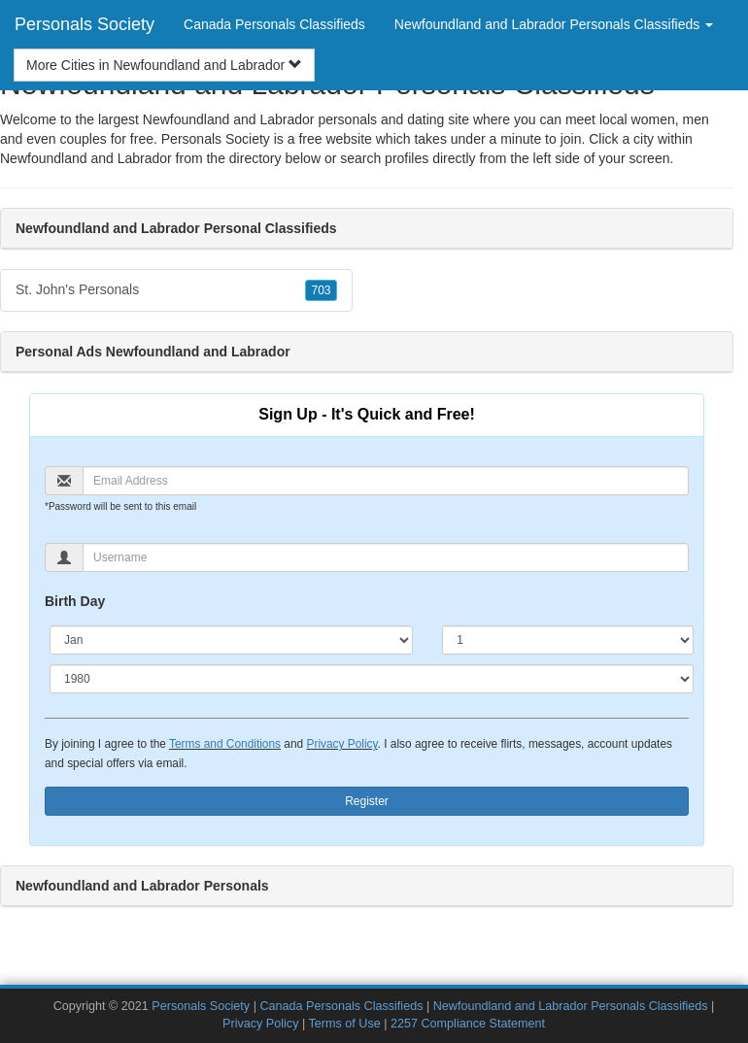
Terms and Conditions (225, 744)
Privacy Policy (341, 744)
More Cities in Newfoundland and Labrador (164, 65)
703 (320, 290)
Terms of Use (345, 1023)
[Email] (386, 480)
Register (367, 801)
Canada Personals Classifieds (274, 24)
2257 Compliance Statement (468, 1023)
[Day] (568, 640)
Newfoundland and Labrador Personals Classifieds (570, 1006)
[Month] (231, 640)
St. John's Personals (176, 290)
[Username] (386, 557)
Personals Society (84, 24)
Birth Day (75, 601)
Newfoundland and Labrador (86, 158)
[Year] (372, 678)
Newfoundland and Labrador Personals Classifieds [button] (553, 24)
